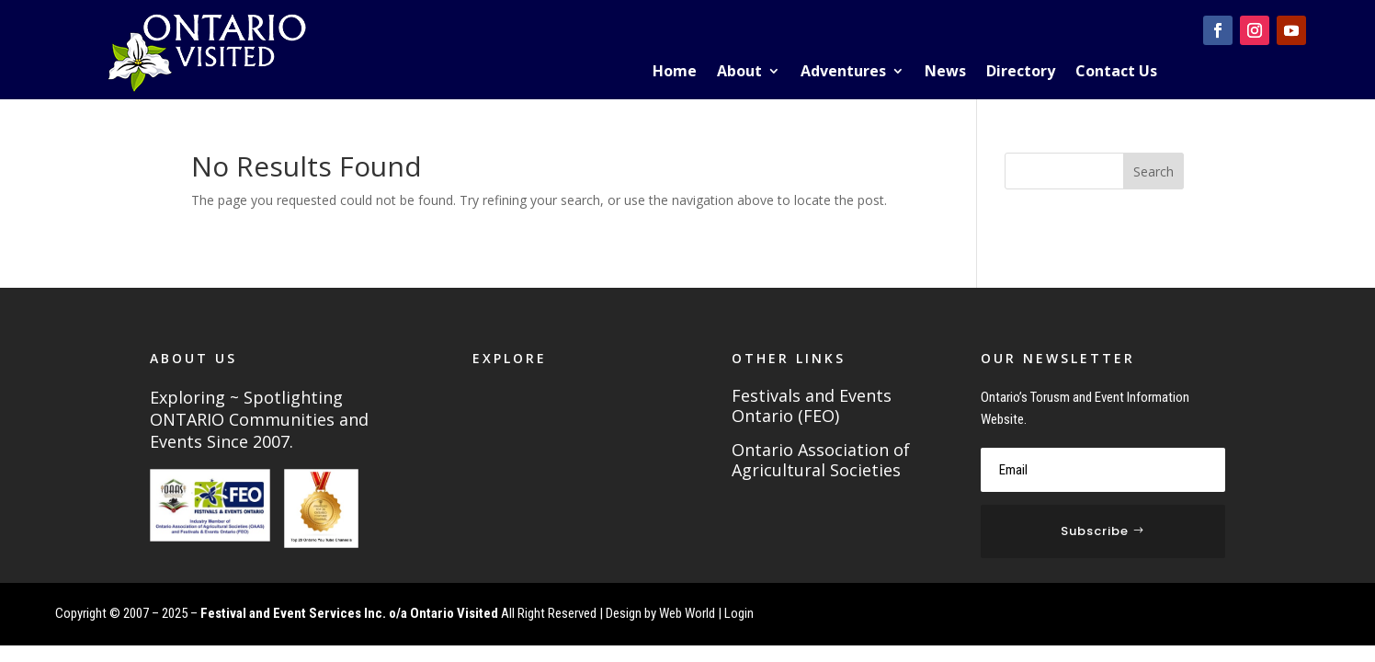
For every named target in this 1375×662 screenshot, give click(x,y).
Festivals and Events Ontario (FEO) (812, 406)
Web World (687, 613)
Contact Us (1116, 72)
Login (739, 613)
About (739, 72)
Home (675, 72)
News (945, 72)
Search (1153, 171)
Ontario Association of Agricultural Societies (821, 460)
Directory (1020, 72)
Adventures (843, 72)
